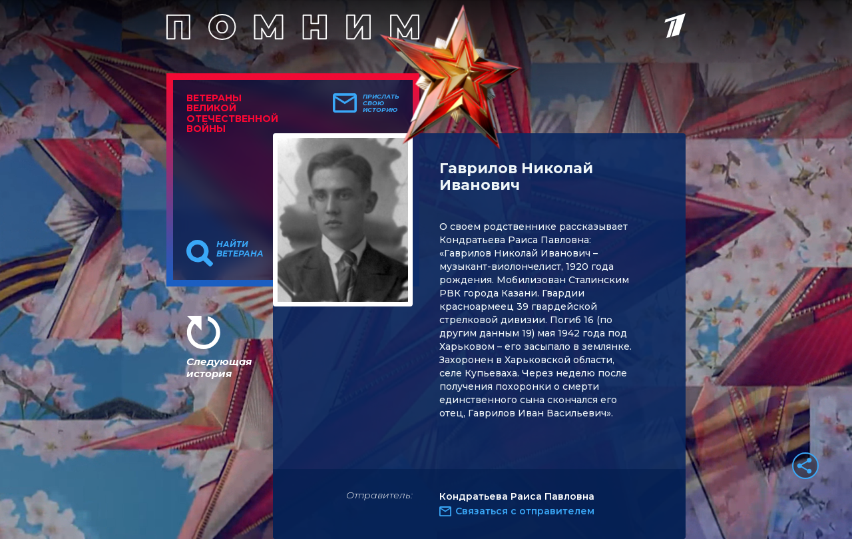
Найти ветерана (240, 249)
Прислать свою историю (381, 103)
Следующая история (219, 367)
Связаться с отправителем (524, 511)
